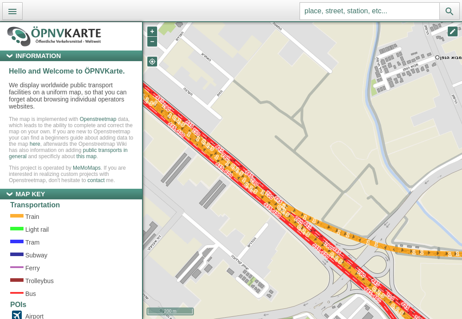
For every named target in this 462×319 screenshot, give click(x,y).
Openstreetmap (97, 119)
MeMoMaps (87, 168)
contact (96, 180)
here (35, 144)
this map (86, 156)
